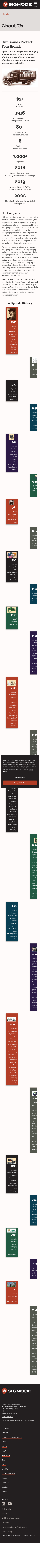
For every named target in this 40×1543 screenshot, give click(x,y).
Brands (4, 1446)
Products (5, 1433)
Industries (5, 1428)
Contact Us (5, 1483)
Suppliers (5, 1451)
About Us (5, 1469)
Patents (4, 1492)
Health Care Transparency (11, 1518)
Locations (5, 1487)
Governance (6, 1455)
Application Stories (8, 1473)
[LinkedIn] (3, 1504)
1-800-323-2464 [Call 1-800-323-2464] (7, 1417)
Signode (6, 14)
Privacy (4, 1513)
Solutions (5, 1442)
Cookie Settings (7, 1532)
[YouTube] (10, 1504)
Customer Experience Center (12, 1437)
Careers (4, 1478)
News (4, 1460)
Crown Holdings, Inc (30, 1420)
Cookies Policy (7, 1509)
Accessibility (6, 1523)
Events (4, 1464)
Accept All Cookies (20, 783)
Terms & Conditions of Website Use (14, 1527)
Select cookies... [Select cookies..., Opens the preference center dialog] (20, 777)
